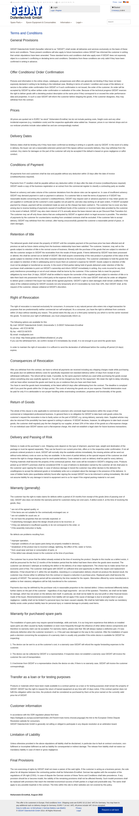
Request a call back (110, 810)
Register (59, 10)
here (59, 803)
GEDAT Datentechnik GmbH (29, 811)
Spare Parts (16, 22)
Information (66, 22)
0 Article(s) (115, 10)
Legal (120, 2)
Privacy (115, 2)
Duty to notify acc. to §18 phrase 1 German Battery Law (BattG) (41, 808)
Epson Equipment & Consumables (41, 22)
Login (53, 10)
